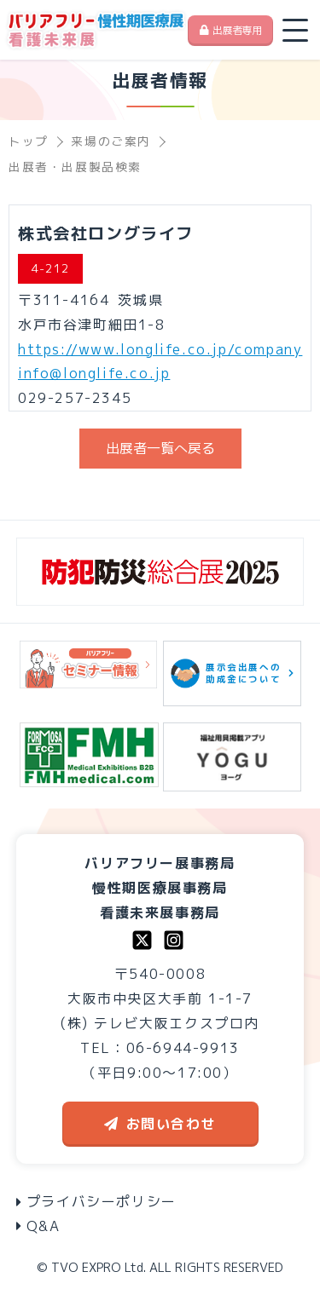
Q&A (38, 1226)
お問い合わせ (160, 1123)
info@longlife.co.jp (94, 373)
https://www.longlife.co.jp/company (160, 349)
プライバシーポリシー (96, 1201)
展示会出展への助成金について (232, 673)
